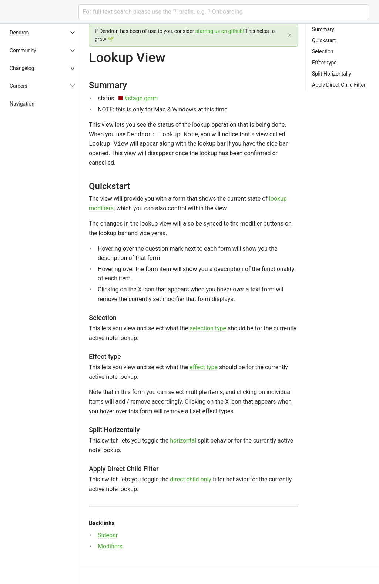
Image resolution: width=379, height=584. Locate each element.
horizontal (183, 440)
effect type (204, 367)
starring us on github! (219, 31)
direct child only (190, 479)
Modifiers (110, 546)
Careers (18, 86)
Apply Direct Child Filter (339, 85)
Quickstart (324, 40)
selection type (208, 328)
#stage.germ (141, 98)
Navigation (22, 104)
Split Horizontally (331, 74)
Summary (323, 29)
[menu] (43, 304)
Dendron (19, 33)
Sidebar (108, 535)
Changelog (22, 68)
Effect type (324, 63)
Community (23, 50)
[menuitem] (43, 32)
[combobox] (224, 12)
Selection (322, 51)
